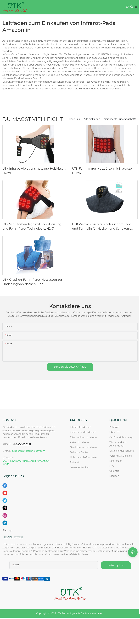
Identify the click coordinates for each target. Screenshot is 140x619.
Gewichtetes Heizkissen (83, 447)
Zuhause (114, 427)
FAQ (111, 465)
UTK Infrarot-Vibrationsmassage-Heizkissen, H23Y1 (34, 171)
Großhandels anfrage (121, 437)
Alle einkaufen (92, 119)
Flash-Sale (74, 119)
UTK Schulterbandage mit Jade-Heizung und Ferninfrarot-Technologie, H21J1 (31, 226)
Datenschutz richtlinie (121, 450)
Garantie (114, 470)
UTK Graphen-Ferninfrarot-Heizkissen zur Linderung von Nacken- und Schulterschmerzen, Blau (32, 282)
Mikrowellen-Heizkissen (83, 437)
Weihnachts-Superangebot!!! (119, 119)
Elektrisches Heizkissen (83, 432)
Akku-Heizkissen (79, 442)
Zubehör (75, 462)
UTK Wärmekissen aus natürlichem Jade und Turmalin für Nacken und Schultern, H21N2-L (101, 226)
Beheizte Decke (79, 452)
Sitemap (7, 530)
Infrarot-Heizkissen (80, 427)
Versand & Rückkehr (120, 455)
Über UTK (114, 432)
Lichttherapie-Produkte (83, 457)
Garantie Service (80, 467)
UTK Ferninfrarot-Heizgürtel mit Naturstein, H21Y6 (103, 171)
